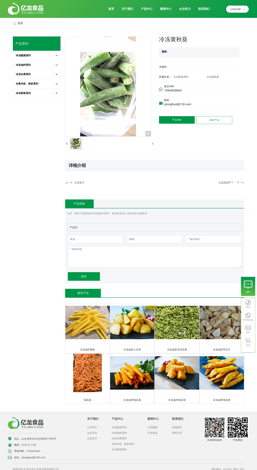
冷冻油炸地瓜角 (221, 400)
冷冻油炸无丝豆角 (177, 349)
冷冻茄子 (79, 182)
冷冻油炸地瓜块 (177, 400)
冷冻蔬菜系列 (180, 76)
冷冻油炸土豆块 (132, 349)
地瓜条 (87, 400)
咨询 (248, 292)
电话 (248, 307)
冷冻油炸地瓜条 (132, 400)
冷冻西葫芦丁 (225, 182)
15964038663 (173, 90)
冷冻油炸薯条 (87, 349)
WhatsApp (248, 320)
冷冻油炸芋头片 (221, 349)
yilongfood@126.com (177, 104)
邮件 (248, 332)
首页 (248, 345)
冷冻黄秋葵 (212, 76)
